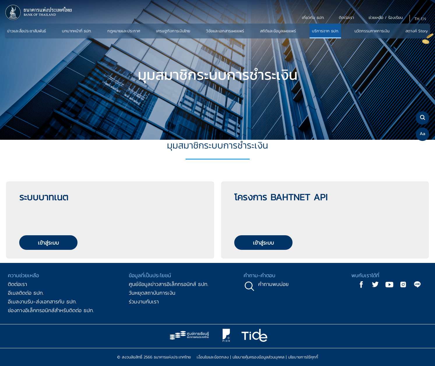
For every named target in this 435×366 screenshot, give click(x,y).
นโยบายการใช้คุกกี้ (303, 357)
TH (416, 19)
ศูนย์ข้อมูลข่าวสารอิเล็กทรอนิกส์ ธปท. (168, 284)
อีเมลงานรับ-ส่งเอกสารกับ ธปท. (42, 301)
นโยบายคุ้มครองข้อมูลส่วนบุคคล (258, 357)
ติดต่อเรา (17, 284)
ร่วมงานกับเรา (144, 301)
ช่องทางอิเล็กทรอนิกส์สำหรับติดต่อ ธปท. (51, 310)
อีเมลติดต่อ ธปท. (26, 293)
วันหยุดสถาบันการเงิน (152, 293)
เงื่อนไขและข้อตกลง (213, 357)
